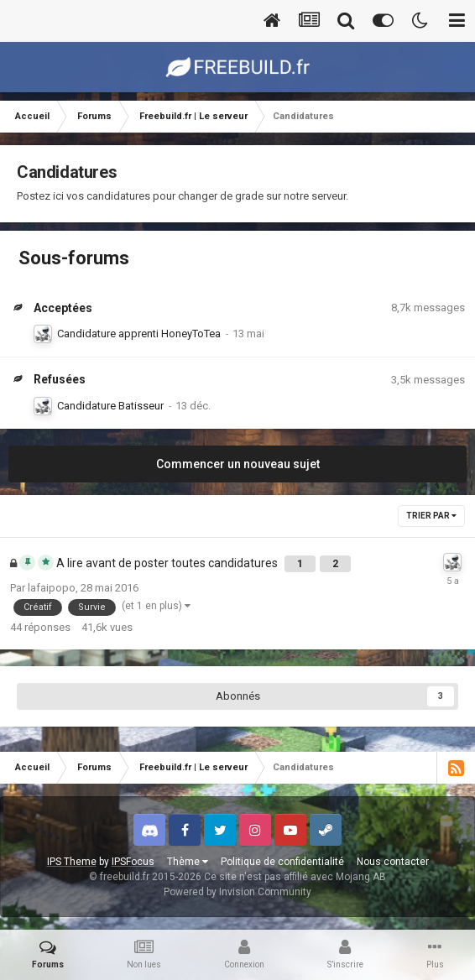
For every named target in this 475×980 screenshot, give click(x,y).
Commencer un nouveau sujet (238, 464)
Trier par (431, 515)
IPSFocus (133, 862)
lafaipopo (52, 587)
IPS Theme (72, 862)
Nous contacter (393, 862)
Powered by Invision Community (237, 892)
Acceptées (63, 308)
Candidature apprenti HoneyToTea (139, 333)
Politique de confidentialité (282, 862)
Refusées (60, 379)
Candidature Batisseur (110, 405)
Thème (187, 862)
